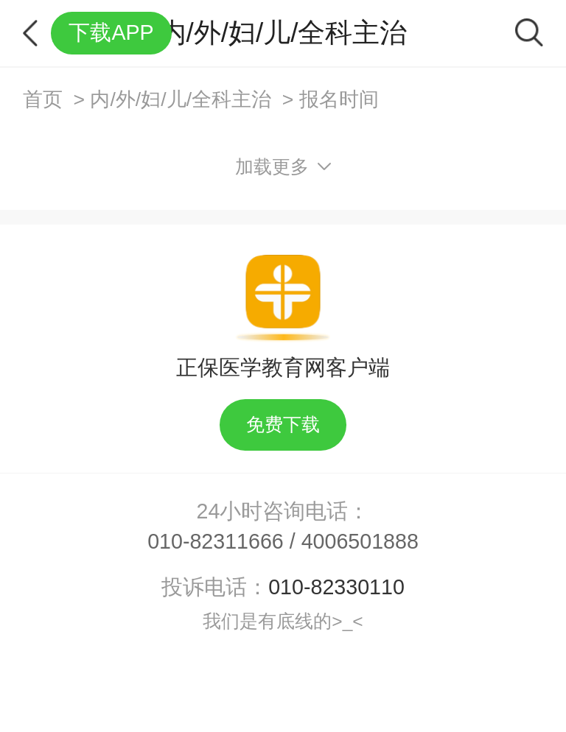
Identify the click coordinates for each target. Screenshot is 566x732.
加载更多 (283, 167)
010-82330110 (336, 587)
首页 (43, 99)
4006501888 (360, 541)
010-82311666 (215, 541)
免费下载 (283, 424)
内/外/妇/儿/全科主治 (180, 99)
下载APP (111, 32)
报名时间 (339, 99)
